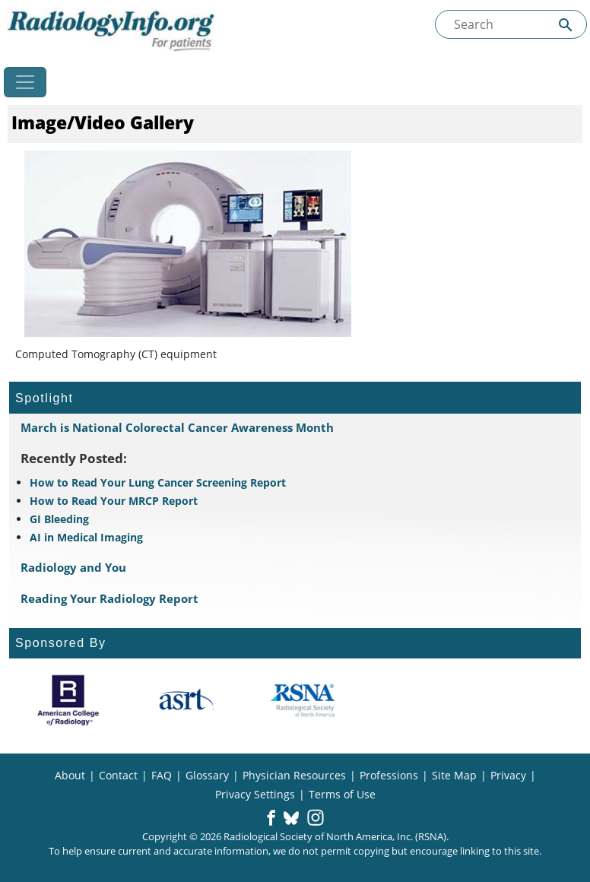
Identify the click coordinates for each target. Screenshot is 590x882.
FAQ (161, 775)
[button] (271, 818)
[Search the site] (511, 24)
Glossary (207, 775)
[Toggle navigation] (25, 82)
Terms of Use (342, 794)
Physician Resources (294, 775)
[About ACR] (68, 700)
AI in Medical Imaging (86, 537)
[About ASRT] (186, 700)
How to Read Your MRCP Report (114, 500)
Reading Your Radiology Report (109, 598)
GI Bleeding (59, 519)
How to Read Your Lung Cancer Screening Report (158, 482)
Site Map (454, 775)
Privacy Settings (255, 794)
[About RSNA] (303, 700)
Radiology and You (73, 567)
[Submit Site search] (565, 25)
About (70, 775)
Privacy (508, 775)
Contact (118, 775)
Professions (389, 775)
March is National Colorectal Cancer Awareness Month (177, 427)
